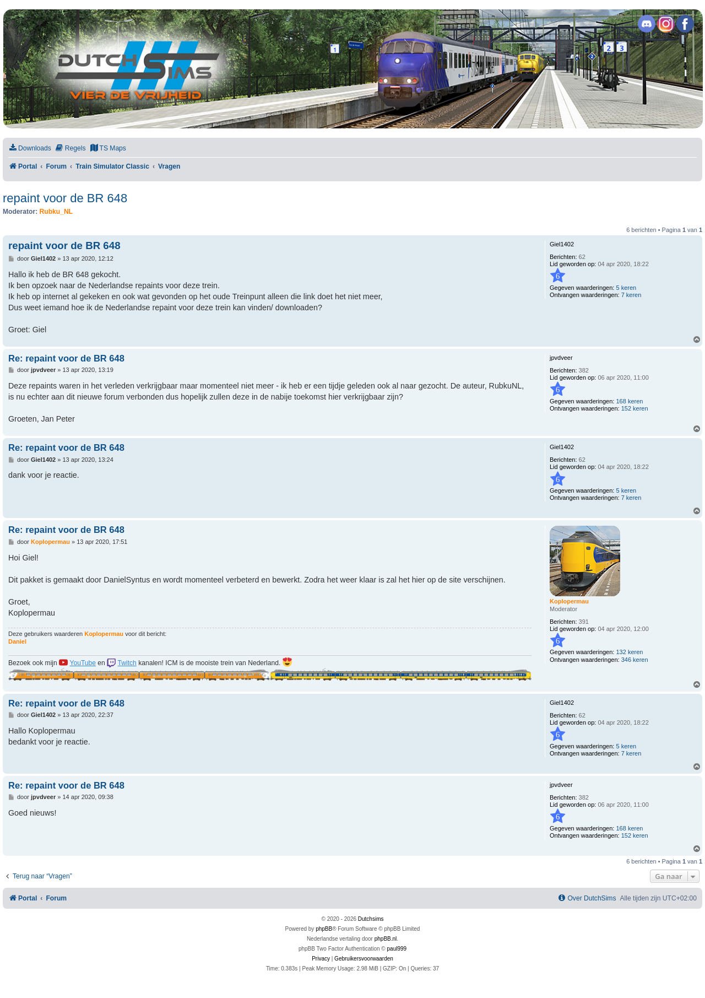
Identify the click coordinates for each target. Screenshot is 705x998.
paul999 (397, 949)
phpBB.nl (386, 939)
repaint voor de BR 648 (65, 198)
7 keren (631, 295)
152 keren (634, 408)
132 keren (629, 652)
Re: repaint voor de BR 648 (66, 358)
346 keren (634, 659)
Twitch (127, 663)
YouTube (82, 663)
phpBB (324, 929)
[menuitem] (29, 148)
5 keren (626, 287)
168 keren (629, 401)
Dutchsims (371, 919)
